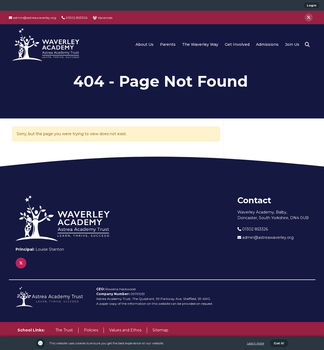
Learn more (255, 343)
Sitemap (160, 330)
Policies (91, 330)
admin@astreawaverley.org (32, 18)
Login (311, 5)
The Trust (64, 330)
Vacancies (102, 18)
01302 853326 (74, 18)
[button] (307, 45)
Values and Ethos (125, 330)
